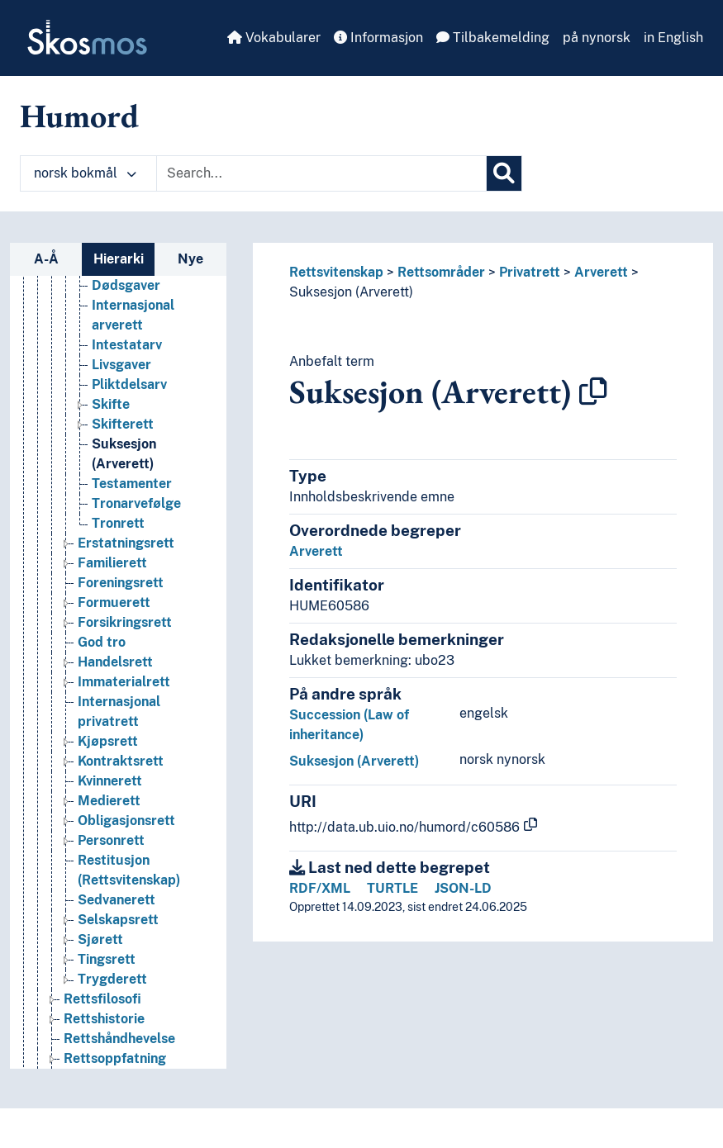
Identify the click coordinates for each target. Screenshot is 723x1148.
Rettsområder (441, 272)
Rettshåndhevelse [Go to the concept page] (119, 1038)
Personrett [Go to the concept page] (111, 840)
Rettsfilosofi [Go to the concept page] (102, 999)
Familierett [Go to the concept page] (112, 563)
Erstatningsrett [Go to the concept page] (126, 543)
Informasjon (378, 37)
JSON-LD (463, 888)
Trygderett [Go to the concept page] (112, 979)
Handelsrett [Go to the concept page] (115, 662)
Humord (79, 115)
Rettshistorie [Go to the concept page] (104, 1019)
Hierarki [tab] (118, 259)
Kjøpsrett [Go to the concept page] (108, 741)
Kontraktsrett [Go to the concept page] (121, 761)
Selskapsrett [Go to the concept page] (118, 919)
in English (673, 37)
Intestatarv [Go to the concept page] (127, 345)
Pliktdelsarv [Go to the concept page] (129, 384)
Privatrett (529, 272)
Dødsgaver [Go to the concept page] (126, 285)
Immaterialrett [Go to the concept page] (124, 682)
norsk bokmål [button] (85, 173)
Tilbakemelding (492, 37)
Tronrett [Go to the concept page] (118, 523)
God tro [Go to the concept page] (102, 642)
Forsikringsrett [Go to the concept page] (125, 622)
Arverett (601, 272)
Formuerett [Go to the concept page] (114, 602)
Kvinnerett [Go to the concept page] (110, 781)
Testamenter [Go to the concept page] (132, 483)
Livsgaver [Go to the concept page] (121, 364)
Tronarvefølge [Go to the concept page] (136, 503)
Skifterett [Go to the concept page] (123, 424)
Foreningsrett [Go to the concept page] (121, 583)
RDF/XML (319, 888)
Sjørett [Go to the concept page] (100, 939)
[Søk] (504, 173)
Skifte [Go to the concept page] (111, 404)
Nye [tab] (190, 259)
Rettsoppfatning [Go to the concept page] (115, 1058)
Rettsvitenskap (336, 272)
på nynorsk (596, 37)
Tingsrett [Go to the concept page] (107, 959)
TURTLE (392, 888)
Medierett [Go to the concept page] (109, 801)
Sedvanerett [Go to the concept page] (116, 900)
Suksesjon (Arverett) (351, 292)
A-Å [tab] (46, 259)
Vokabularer (274, 37)
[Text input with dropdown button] (321, 173)
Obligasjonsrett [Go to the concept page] (126, 820)
